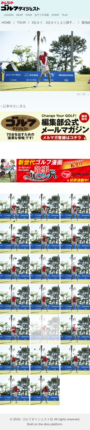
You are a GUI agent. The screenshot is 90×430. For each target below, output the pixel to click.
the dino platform (50, 424)
